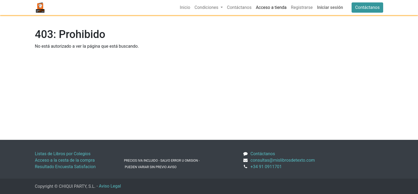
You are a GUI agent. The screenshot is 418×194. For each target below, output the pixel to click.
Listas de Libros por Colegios (62, 153)
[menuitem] (185, 7)
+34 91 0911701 (266, 166)
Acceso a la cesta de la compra (65, 160)
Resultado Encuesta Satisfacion (65, 166)
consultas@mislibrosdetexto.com (283, 160)
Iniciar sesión (330, 7)
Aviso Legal (110, 186)
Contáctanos (367, 7)
